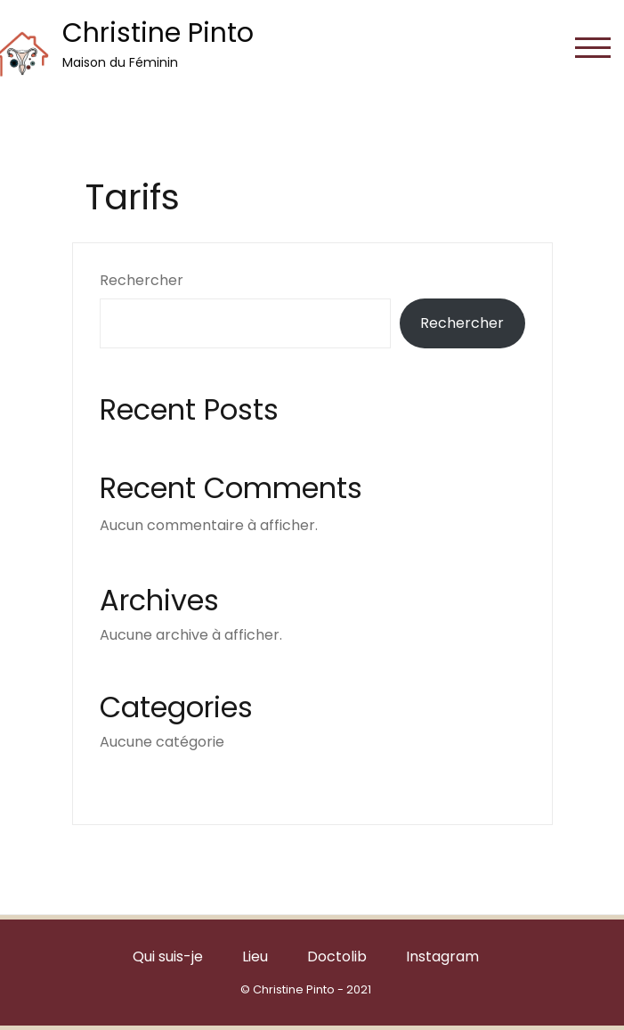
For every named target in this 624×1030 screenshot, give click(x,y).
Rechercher (141, 280)
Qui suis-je (168, 956)
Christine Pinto (158, 33)
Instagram (442, 956)
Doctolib (337, 956)
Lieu (255, 956)
